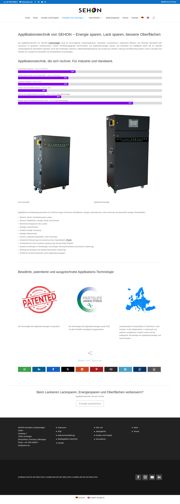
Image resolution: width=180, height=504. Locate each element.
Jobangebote (101, 431)
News (136, 428)
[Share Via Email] (111, 369)
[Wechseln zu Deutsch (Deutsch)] (80, 497)
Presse (136, 431)
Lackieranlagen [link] (54, 43)
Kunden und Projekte (104, 435)
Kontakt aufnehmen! (90, 403)
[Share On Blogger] (82, 369)
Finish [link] (68, 240)
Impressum (62, 428)
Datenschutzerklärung (66, 435)
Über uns (99, 428)
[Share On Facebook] (53, 369)
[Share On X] (67, 369)
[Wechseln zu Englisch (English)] (96, 497)
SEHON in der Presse (168, 2)
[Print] (154, 369)
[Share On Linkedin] (39, 369)
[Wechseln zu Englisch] (148, 19)
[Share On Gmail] (125, 369)
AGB (60, 431)
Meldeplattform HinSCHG (68, 439)
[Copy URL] (139, 369)
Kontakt (61, 443)
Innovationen (101, 439)
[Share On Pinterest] (96, 369)
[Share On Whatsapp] (24, 369)
